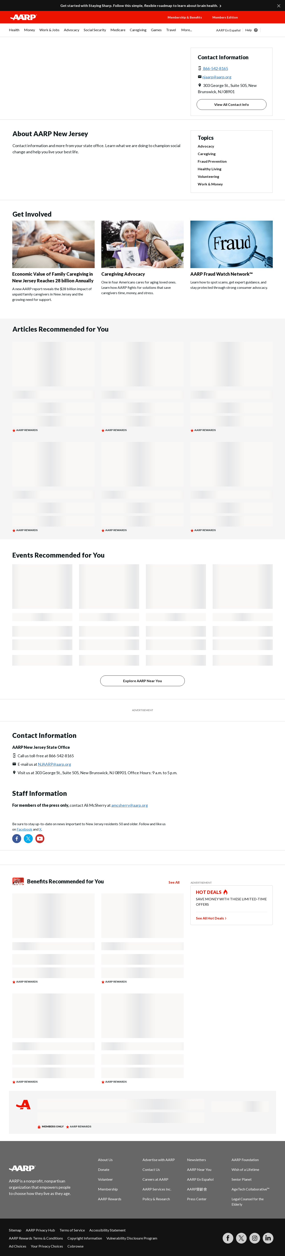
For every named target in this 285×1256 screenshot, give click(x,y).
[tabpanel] (246, 30)
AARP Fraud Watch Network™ (221, 274)
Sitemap (15, 1230)
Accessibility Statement (107, 1230)
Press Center (197, 1199)
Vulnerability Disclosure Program (131, 1238)
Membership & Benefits (185, 17)
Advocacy (206, 146)
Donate (103, 1169)
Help (248, 30)
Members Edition (225, 17)
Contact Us (151, 1169)
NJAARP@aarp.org (54, 764)
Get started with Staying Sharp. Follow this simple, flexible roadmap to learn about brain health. (139, 5)
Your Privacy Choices (47, 1246)
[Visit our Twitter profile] (28, 838)
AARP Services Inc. (156, 1189)
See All (174, 882)
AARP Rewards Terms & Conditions (36, 1238)
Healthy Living (209, 169)
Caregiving (207, 154)
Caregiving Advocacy (123, 274)
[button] (261, 21)
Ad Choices (17, 1246)
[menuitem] (14, 32)
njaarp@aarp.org (216, 76)
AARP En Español (228, 30)
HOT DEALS (209, 892)
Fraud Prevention (212, 161)
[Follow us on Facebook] (16, 838)
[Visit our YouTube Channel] (39, 838)
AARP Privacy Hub (40, 1230)
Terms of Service (72, 1230)
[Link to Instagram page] (254, 1238)
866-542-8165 (215, 68)
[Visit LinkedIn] (268, 1238)
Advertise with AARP (158, 1159)
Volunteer (105, 1179)
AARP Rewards (109, 1199)
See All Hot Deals (210, 918)
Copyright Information (84, 1238)
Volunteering (208, 176)
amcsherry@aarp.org (129, 805)
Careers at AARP (155, 1179)
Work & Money (210, 184)
